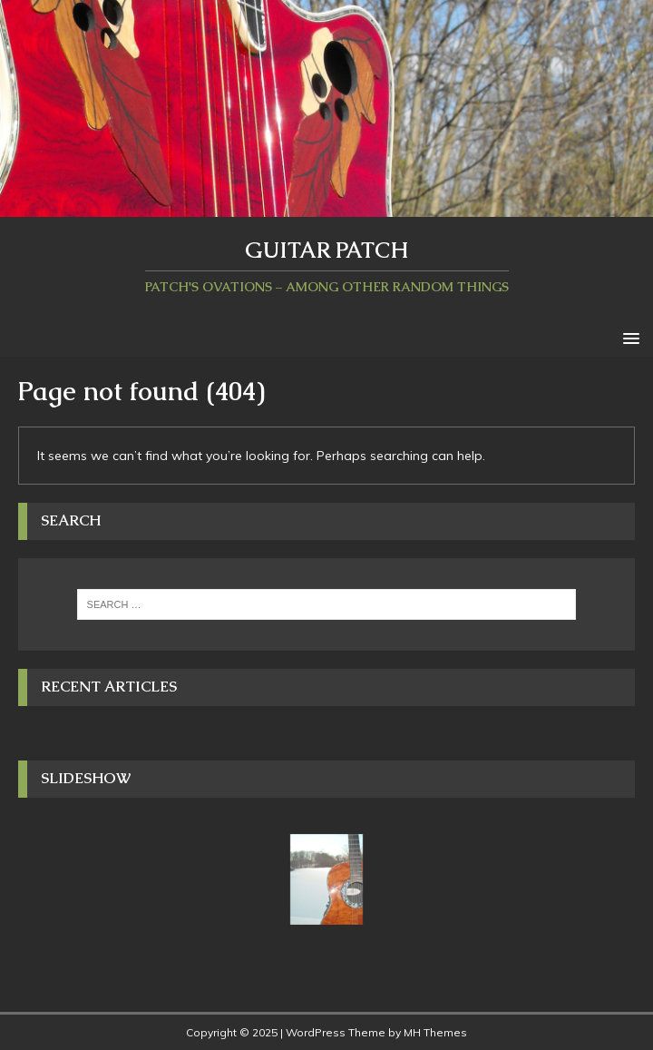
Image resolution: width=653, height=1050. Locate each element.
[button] (628, 337)
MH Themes (435, 1032)
